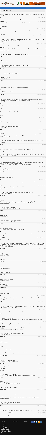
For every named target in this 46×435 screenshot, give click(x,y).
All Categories (4, 424)
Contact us (3, 421)
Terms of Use (26, 421)
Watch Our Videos (15, 421)
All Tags (3, 426)
